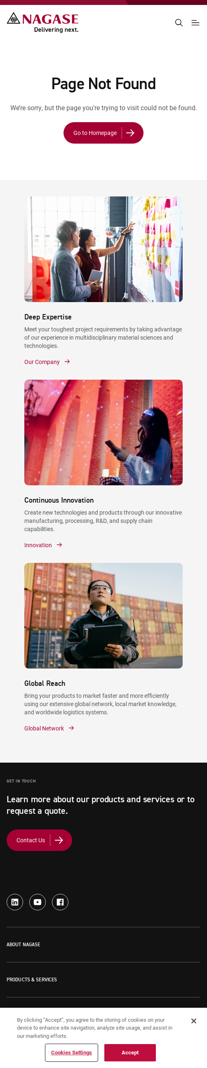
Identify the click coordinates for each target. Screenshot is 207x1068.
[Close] (194, 1021)
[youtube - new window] (37, 902)
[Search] (179, 23)
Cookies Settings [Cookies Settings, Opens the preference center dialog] (71, 1052)
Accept (130, 1052)
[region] (103, 1038)
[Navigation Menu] (195, 23)
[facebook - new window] (60, 902)
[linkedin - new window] (15, 902)
